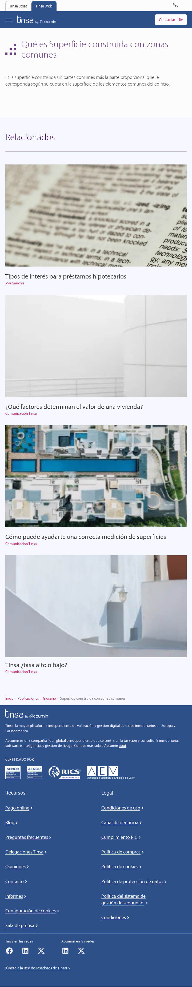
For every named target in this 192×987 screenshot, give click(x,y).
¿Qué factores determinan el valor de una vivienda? (74, 406)
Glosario (49, 698)
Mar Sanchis (14, 283)
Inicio (9, 698)
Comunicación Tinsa (21, 413)
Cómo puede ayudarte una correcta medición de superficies (85, 537)
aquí (122, 745)
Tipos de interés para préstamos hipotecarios (65, 276)
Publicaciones (28, 698)
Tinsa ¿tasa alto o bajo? (36, 665)
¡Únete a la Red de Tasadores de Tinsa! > (37, 968)
